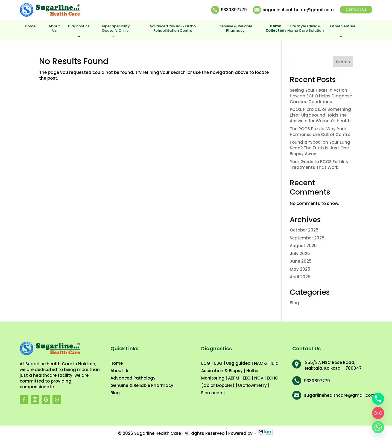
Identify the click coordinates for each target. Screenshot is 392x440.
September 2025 (307, 238)
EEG (247, 378)
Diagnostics (78, 26)
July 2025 (300, 253)
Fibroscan (211, 393)
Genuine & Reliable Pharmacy (235, 28)
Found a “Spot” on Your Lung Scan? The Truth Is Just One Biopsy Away (320, 148)
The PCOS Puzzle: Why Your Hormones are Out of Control (321, 131)
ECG (205, 363)
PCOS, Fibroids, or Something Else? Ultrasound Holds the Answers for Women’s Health (320, 115)
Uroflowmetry (252, 385)
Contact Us (356, 9)
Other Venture (342, 26)
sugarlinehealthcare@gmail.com (298, 10)
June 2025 (301, 261)
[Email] (378, 413)
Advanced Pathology (133, 378)
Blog (294, 303)
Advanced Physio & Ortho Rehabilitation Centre (173, 28)
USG (218, 363)
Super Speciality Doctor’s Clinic (115, 28)
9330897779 (234, 10)
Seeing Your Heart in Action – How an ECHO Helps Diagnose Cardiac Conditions (321, 96)
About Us (54, 28)
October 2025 (304, 230)
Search (343, 62)
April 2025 (300, 277)
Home (30, 26)
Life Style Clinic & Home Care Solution (305, 28)
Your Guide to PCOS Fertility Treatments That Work (319, 164)
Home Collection (275, 28)
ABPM (233, 378)
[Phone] (378, 399)
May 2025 (300, 269)
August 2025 (303, 245)
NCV (258, 378)
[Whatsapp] (378, 427)
